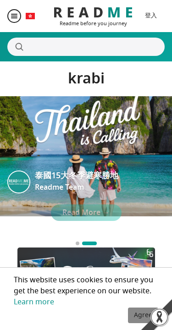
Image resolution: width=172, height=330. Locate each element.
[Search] (86, 47)
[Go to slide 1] (77, 243)
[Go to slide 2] (89, 243)
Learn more (34, 302)
